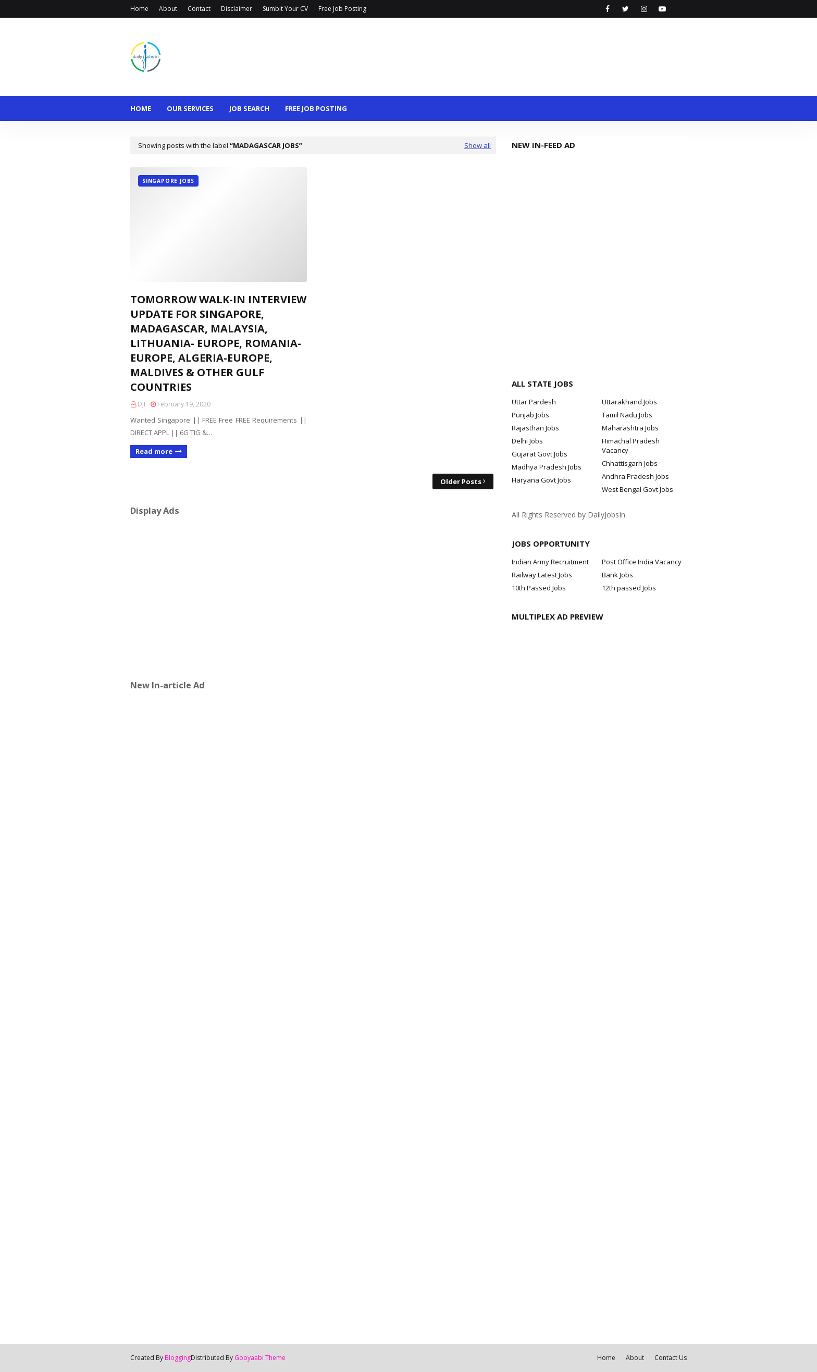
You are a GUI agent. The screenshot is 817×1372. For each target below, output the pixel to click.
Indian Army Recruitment (550, 561)
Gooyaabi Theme (260, 1357)
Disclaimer (236, 8)
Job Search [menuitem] (249, 108)
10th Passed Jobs (539, 587)
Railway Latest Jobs (542, 574)
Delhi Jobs (527, 441)
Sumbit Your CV (285, 8)
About (168, 8)
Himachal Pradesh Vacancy (631, 445)
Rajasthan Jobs (535, 427)
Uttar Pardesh (534, 401)
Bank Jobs (617, 574)
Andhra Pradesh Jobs (635, 476)
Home (139, 8)
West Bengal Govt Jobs (637, 489)
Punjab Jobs (530, 414)
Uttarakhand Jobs (629, 401)
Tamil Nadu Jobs (627, 414)
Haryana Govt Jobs (541, 480)
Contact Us (670, 1357)
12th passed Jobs (629, 587)
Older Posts (460, 481)
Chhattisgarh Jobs (630, 463)
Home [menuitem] (140, 108)
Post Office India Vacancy (642, 561)
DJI (141, 404)
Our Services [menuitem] (190, 108)
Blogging (178, 1357)
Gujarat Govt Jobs (539, 454)
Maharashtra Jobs (630, 427)
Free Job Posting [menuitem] (316, 108)
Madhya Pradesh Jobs (546, 467)
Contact (199, 8)
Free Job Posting (342, 8)
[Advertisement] (313, 598)
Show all (477, 145)
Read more (153, 451)
